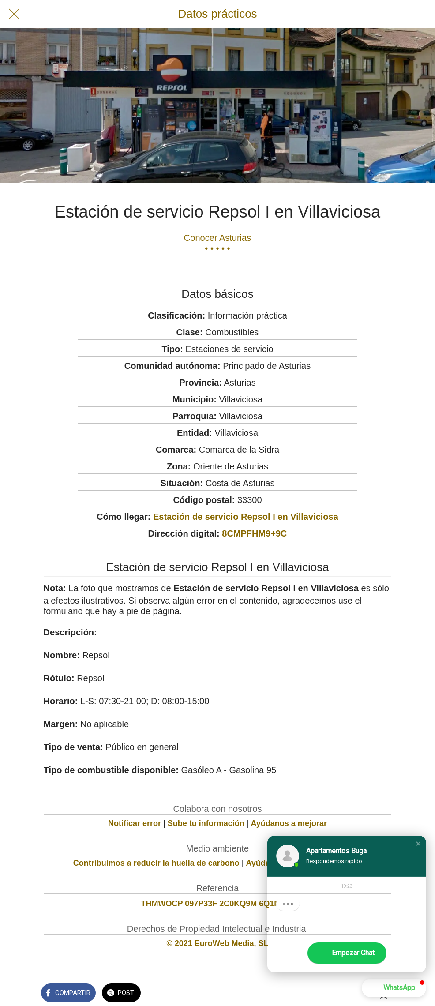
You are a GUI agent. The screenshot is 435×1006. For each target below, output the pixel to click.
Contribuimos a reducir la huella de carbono (156, 863)
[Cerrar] (14, 14)
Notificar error (134, 823)
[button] (418, 843)
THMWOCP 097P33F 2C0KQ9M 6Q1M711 (217, 903)
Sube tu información (206, 823)
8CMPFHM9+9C (254, 533)
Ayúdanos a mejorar (289, 823)
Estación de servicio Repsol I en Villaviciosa (245, 517)
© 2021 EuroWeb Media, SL (217, 943)
